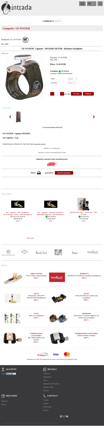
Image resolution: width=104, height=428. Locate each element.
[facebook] (61, 416)
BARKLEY (84, 274)
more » (36, 278)
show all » (30, 238)
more (18, 221)
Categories (8, 28)
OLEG (36, 293)
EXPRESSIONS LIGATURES (36, 334)
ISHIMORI (86, 313)
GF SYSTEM (23, 28)
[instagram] (64, 416)
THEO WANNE (36, 274)
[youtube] (67, 416)
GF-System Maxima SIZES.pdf (52, 127)
